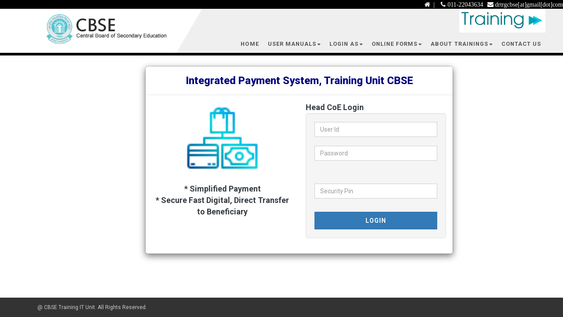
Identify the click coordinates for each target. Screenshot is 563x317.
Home (250, 44)
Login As (346, 44)
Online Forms (397, 44)
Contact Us (521, 44)
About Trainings (461, 44)
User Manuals (294, 44)
